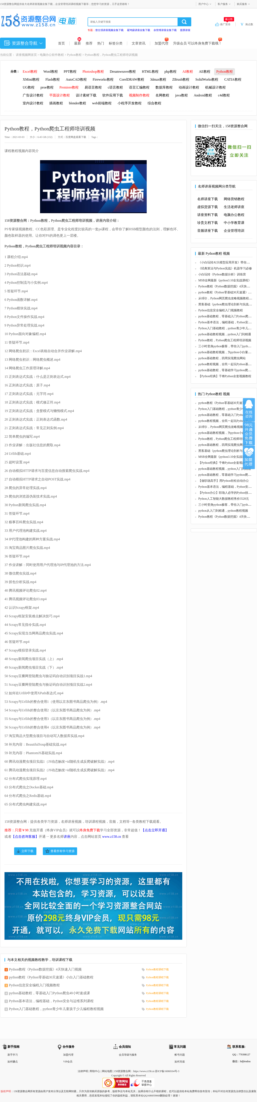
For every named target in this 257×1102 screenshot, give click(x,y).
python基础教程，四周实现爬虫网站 (222, 358)
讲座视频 (22, 54)
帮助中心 (95, 1071)
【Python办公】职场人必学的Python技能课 (226, 492)
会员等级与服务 (128, 1054)
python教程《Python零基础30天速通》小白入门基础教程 (51, 977)
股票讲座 (185, 30)
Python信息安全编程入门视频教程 (34, 985)
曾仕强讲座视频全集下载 (109, 30)
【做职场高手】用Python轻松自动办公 (223, 480)
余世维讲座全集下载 (165, 30)
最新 (77, 43)
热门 (100, 43)
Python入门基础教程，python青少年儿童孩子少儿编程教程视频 (56, 1009)
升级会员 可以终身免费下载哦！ (197, 43)
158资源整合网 (122, 1071)
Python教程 (74, 54)
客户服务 (223, 4)
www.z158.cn (111, 836)
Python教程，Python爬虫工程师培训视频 (224, 340)
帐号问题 (180, 1054)
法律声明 (83, 1071)
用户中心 (203, 4)
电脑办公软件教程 (52, 54)
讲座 (67, 836)
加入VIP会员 (249, 433)
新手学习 (12, 1054)
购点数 (249, 24)
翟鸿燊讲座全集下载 (138, 30)
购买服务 (242, 4)
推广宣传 (227, 24)
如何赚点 (12, 1061)
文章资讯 (138, 43)
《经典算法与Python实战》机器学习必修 (225, 268)
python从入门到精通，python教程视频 (223, 510)
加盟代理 (162, 43)
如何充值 (180, 1061)
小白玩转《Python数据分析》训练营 (222, 274)
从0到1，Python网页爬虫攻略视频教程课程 (226, 298)
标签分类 (116, 43)
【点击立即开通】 (155, 830)
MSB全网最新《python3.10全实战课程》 (224, 280)
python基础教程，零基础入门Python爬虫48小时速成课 (49, 993)
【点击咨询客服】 (25, 836)
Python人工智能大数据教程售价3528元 (223, 498)
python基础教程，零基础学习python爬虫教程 (227, 370)
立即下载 (27, 851)
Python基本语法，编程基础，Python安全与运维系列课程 (51, 1001)
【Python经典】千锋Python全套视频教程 (224, 376)
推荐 (89, 43)
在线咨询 (249, 410)
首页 (61, 43)
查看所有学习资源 (63, 851)
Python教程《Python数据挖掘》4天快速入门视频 (45, 969)
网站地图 (107, 1071)
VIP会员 (67, 1061)
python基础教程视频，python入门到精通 (224, 334)
